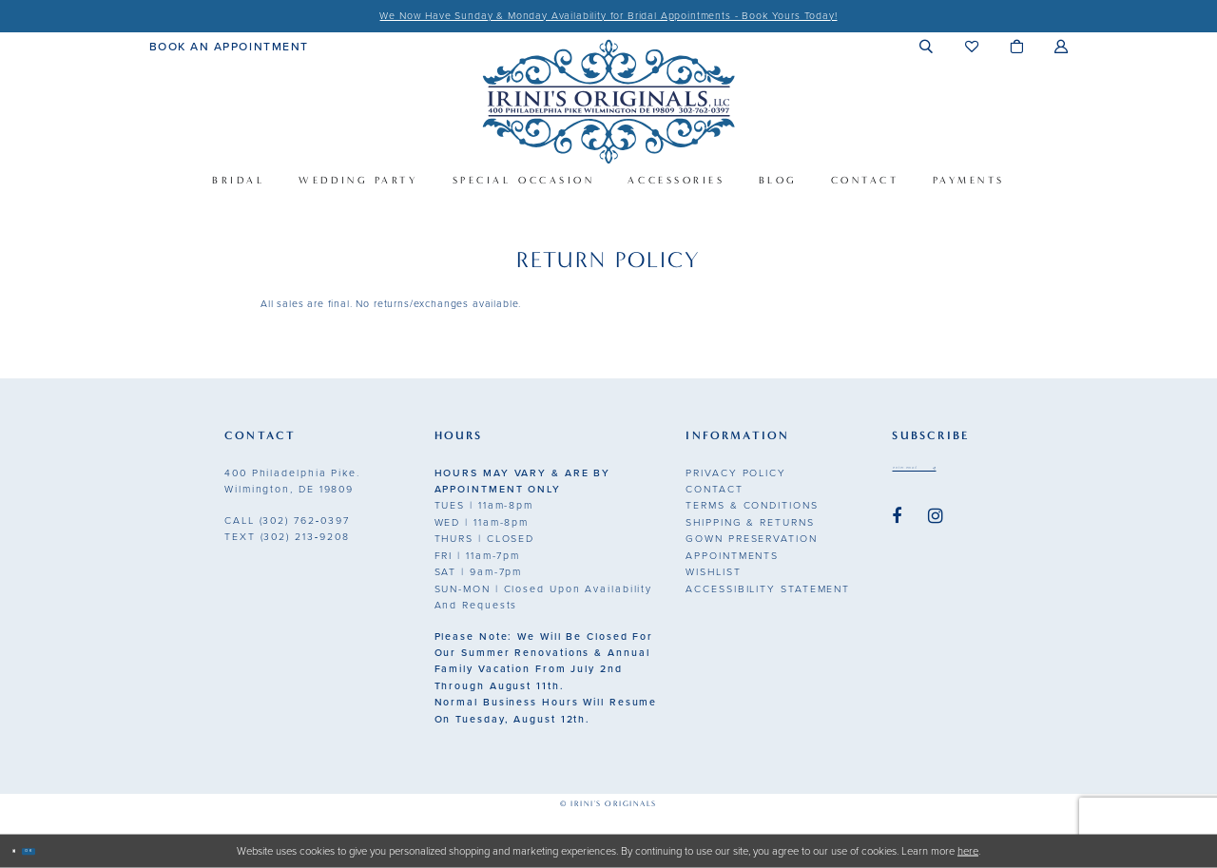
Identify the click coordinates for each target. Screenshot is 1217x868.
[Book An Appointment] (229, 45)
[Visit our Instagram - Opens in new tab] (935, 528)
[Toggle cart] (1017, 46)
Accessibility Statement (768, 589)
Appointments (732, 556)
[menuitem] (229, 45)
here (967, 850)
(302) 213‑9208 (287, 536)
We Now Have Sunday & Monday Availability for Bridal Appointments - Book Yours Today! (608, 16)
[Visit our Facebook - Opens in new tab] (896, 528)
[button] (926, 46)
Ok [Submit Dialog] (58, 850)
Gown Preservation (751, 538)
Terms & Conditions (752, 505)
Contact (714, 489)
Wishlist (713, 572)
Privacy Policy (736, 473)
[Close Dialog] (23, 851)
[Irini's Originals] (608, 101)
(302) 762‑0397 (287, 520)
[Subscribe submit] (1001, 474)
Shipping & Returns (750, 522)
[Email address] (949, 474)
